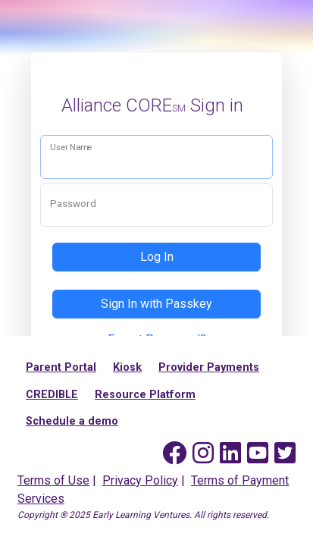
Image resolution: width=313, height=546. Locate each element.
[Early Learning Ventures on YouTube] (257, 453)
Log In (157, 256)
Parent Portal (61, 367)
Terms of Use (53, 480)
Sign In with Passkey (156, 304)
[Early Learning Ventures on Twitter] (285, 453)
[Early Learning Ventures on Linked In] (230, 453)
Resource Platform (145, 394)
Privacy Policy (140, 480)
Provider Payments (208, 367)
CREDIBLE (52, 394)
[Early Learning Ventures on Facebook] (174, 453)
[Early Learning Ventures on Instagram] (203, 453)
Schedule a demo (72, 421)
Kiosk (127, 367)
